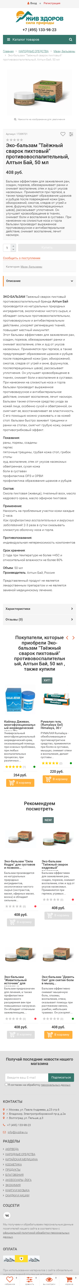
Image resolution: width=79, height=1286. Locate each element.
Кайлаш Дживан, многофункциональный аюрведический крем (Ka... (19, 726)
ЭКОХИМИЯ (13, 1185)
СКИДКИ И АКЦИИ (17, 1195)
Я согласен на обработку (37, 1084)
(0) (15, 906)
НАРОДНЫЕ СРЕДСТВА (20, 1154)
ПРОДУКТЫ (12, 1169)
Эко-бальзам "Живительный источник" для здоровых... (15, 981)
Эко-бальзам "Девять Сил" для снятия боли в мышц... (58, 980)
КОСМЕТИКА (13, 1164)
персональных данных (55, 1084)
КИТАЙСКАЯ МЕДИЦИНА (21, 1159)
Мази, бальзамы (31, 266)
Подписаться (61, 1077)
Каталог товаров (23, 39)
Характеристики (18, 609)
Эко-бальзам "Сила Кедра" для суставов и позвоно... (19, 864)
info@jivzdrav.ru (18, 1132)
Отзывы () (14, 619)
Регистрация (52, 3)
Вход (32, 3)
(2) (52, 763)
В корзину (23, 782)
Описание (13, 281)
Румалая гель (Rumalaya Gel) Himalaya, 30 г (52, 725)
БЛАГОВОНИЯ (14, 1174)
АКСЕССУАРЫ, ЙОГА (18, 1180)
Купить (47, 247)
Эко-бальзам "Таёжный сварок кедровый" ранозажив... (55, 866)
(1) (15, 767)
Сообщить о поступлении (21, 258)
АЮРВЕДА (12, 1149)
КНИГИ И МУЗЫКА (17, 1190)
